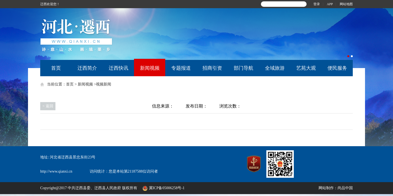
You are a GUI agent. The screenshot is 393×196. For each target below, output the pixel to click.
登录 (316, 4)
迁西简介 (87, 68)
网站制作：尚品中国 (336, 188)
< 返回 (47, 106)
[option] (259, 34)
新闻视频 (150, 68)
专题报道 (181, 68)
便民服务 (337, 68)
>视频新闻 (102, 84)
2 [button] (352, 56)
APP (330, 4)
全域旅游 (275, 68)
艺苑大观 (306, 68)
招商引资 (212, 68)
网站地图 (346, 4)
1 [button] (348, 56)
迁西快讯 (118, 68)
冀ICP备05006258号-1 (167, 188)
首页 (56, 68)
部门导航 (243, 68)
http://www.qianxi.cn (56, 171)
